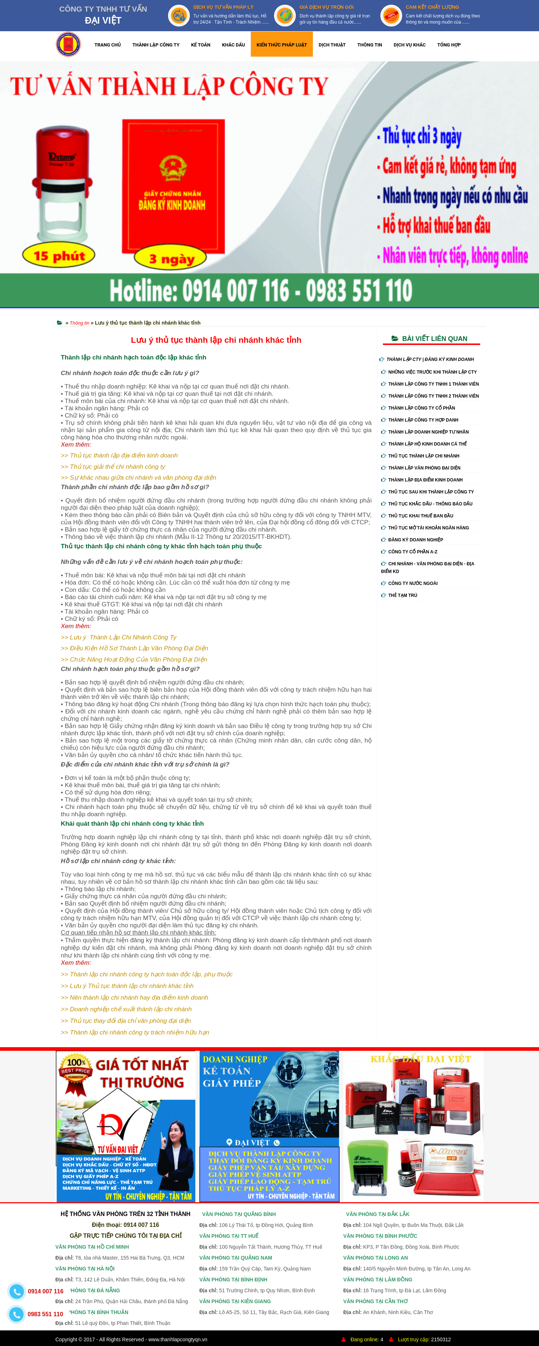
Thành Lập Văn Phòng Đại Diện (421, 468)
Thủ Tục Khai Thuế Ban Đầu (417, 516)
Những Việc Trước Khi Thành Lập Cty (429, 372)
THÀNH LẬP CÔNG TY (156, 45)
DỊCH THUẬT (332, 45)
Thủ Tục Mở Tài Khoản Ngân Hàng (425, 527)
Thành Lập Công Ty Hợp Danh (419, 420)
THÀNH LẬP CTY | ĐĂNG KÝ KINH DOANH (426, 359)
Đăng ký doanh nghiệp (412, 539)
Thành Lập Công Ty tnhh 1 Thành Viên (430, 384)
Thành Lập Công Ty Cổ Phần (418, 408)
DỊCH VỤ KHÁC (410, 45)
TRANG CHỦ (107, 45)
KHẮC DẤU (233, 45)
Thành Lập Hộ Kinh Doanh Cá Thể (424, 444)
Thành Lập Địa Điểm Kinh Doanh (422, 480)
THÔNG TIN (370, 45)
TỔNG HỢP (449, 45)
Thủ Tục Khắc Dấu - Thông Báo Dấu (427, 504)
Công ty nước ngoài (409, 583)
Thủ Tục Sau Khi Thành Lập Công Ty (427, 492)
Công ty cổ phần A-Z (409, 551)
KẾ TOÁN (201, 45)
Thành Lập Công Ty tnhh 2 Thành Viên (430, 396)
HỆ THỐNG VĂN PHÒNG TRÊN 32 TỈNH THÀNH (126, 1214)
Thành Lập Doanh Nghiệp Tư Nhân (425, 432)
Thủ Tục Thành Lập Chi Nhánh (420, 456)
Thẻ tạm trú (399, 595)
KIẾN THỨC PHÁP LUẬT (282, 45)
